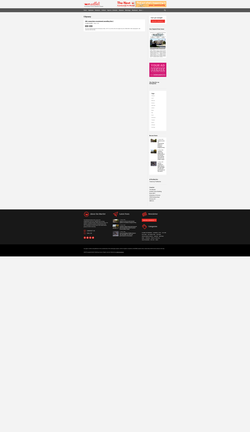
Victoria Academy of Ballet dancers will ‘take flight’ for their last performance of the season (161, 167)
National (153, 100)
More (140, 10)
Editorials (153, 105)
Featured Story (151, 234)
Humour (121, 10)
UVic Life (152, 239)
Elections (144, 234)
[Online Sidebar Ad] (157, 76)
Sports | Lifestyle (112, 10)
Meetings (127, 10)
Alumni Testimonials (147, 232)
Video (156, 239)
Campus (153, 95)
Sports (152, 122)
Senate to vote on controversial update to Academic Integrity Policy (161, 144)
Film (152, 112)
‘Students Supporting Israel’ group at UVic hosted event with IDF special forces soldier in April (161, 155)
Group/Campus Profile (147, 236)
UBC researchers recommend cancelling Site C (99, 21)
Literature (153, 117)
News (85, 10)
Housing (153, 127)
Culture (103, 10)
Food (152, 115)
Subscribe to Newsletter (157, 21)
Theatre (153, 120)
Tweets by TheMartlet (155, 181)
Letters (152, 107)
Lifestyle (153, 124)
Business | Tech (157, 232)
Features (97, 10)
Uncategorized (145, 239)
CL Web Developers (120, 252)
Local (87, 26)
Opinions (90, 10)
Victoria (152, 103)
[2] (141, 7)
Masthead (135, 10)
